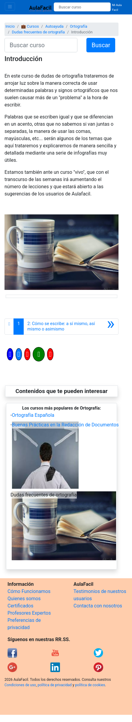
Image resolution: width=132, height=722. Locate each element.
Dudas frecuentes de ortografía (38, 32)
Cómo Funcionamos (29, 591)
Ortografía (78, 26)
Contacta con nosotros (98, 606)
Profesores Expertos (29, 613)
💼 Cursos (30, 26)
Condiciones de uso (20, 685)
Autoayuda (54, 26)
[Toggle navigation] (10, 6)
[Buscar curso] (82, 6)
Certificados (20, 606)
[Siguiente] (70, 326)
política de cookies (90, 685)
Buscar (101, 45)
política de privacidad (54, 685)
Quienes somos (24, 598)
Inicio (10, 26)
